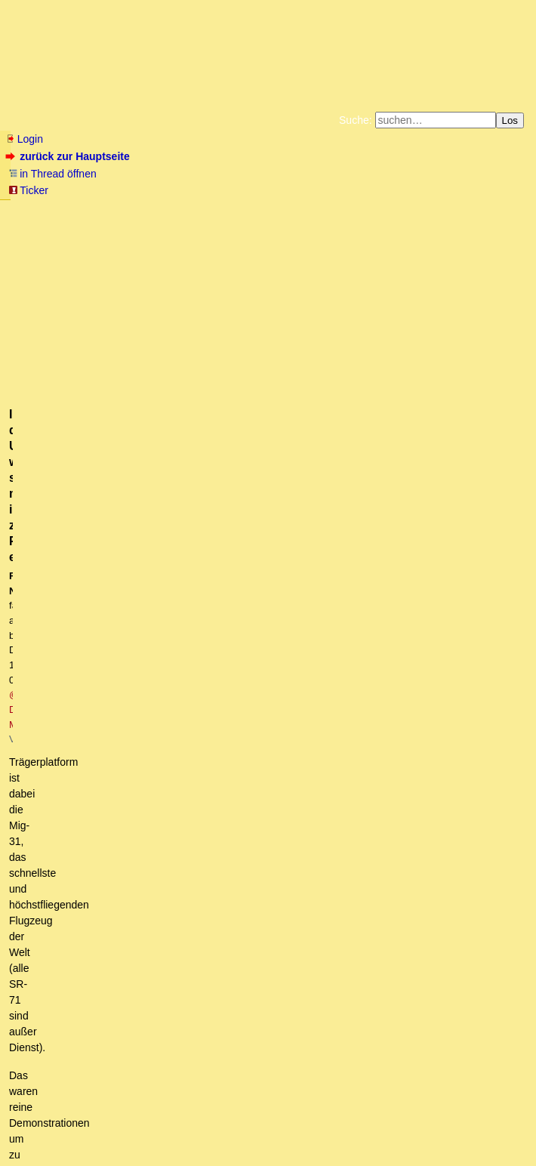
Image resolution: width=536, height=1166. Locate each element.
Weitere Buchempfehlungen (345, 222)
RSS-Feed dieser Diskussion (463, 627)
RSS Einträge (35, 1124)
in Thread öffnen (52, 174)
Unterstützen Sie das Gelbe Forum (103, 222)
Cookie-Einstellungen (267, 234)
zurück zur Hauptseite (69, 156)
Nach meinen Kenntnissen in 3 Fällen (223, 992)
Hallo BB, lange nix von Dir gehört (142, 864)
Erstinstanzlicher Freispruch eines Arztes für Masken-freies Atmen (185, 649)
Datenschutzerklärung (443, 209)
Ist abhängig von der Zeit (106, 692)
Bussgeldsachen (104, 736)
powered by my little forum (268, 1147)
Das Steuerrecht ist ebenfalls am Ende (126, 792)
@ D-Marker (315, 300)
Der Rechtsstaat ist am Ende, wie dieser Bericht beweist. (160, 664)
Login (24, 139)
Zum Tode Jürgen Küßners (220, 209)
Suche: (355, 120)
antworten (48, 596)
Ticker (28, 190)
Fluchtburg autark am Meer (103, 209)
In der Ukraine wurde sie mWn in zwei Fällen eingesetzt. (266, 964)
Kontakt (135, 1124)
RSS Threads (90, 1124)
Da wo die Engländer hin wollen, (157, 892)
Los (510, 120)
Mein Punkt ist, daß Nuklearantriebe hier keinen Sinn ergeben (289, 1006)
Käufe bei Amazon (239, 222)
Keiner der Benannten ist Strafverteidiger (143, 707)
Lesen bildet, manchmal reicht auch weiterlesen (229, 949)
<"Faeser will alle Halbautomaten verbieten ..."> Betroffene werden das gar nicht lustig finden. (272, 835)
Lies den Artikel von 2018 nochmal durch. (187, 906)
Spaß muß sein (92, 721)
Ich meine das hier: (153, 935)
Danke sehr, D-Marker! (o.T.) (139, 877)
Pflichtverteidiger (75, 678)
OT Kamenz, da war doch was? (148, 749)
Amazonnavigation (460, 222)
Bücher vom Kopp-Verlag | (340, 209)
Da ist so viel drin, (141, 921)
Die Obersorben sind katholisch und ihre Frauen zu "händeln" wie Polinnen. (260, 763)
